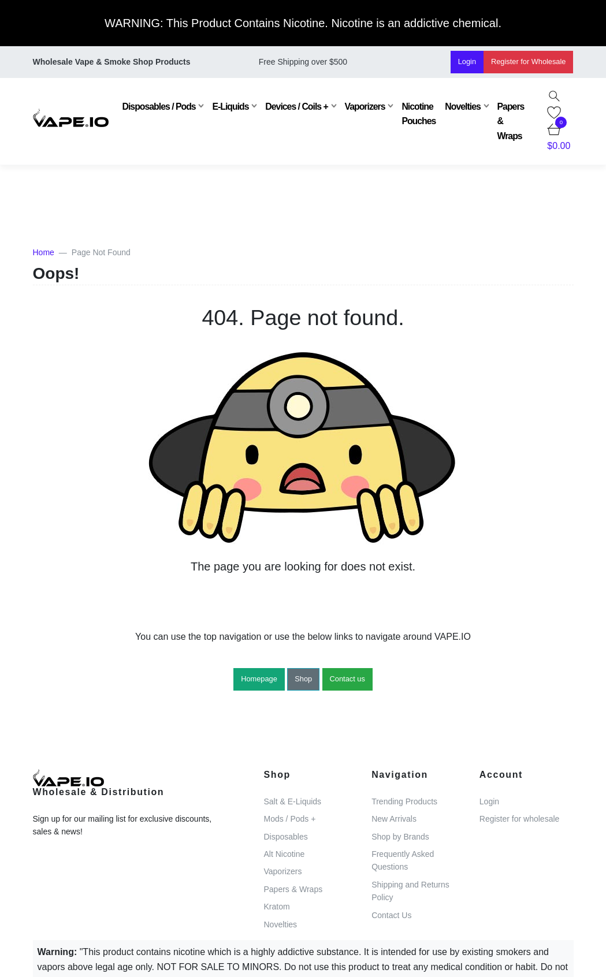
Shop (303, 678)
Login (467, 61)
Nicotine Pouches (418, 114)
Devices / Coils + (296, 106)
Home (43, 252)
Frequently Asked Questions (402, 860)
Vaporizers (365, 106)
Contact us (347, 678)
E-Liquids (230, 106)
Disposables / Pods (159, 106)
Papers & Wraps (511, 121)
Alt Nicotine (284, 854)
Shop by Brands (400, 836)
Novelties (462, 106)
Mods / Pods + (290, 818)
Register (528, 61)
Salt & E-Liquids (293, 801)
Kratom (277, 906)
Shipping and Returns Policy (410, 891)
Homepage (259, 678)
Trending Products (404, 801)
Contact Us (391, 915)
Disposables (286, 836)
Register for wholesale (519, 818)
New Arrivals (394, 818)
